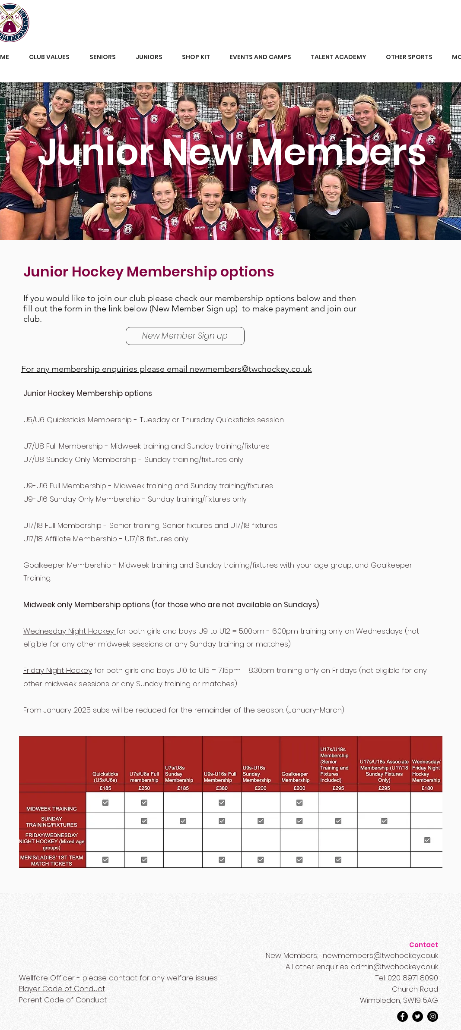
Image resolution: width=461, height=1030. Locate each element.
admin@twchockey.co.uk (394, 966)
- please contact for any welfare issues (118, 978)
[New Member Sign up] (185, 336)
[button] (49, 57)
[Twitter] (417, 1016)
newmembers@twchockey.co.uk (380, 955)
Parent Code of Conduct (63, 1000)
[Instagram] (432, 1016)
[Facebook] (402, 1016)
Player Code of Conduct (62, 988)
